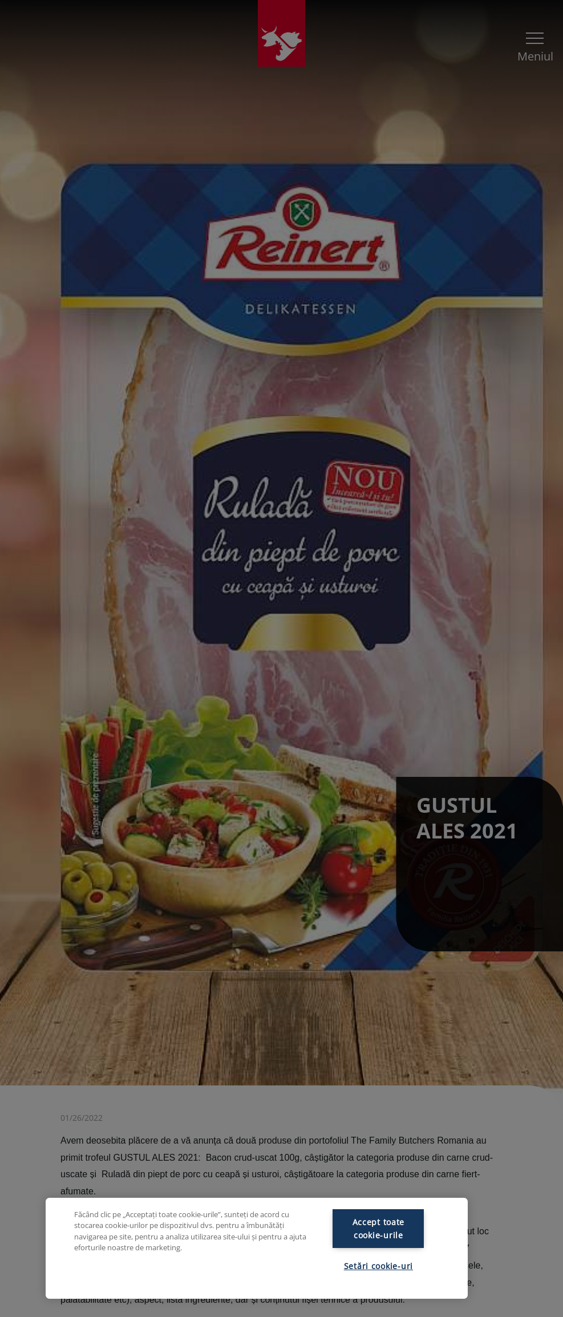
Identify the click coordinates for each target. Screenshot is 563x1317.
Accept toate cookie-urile (379, 1229)
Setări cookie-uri (378, 1266)
